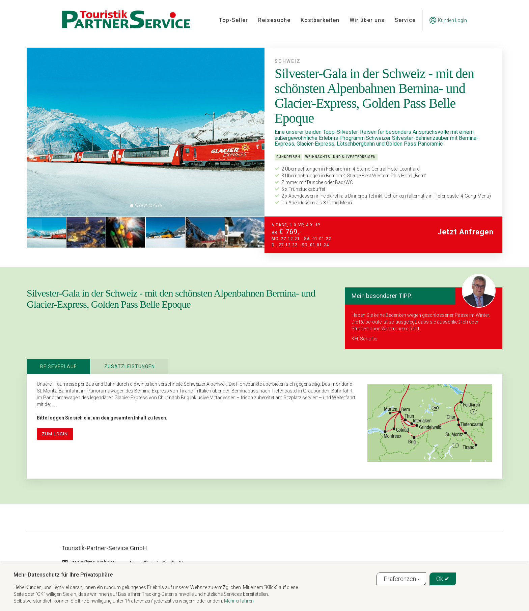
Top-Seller (233, 20)
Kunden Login (448, 20)
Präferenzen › (401, 578)
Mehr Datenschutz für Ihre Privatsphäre (63, 574)
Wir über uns (367, 20)
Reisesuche (274, 20)
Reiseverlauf (58, 366)
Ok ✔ (442, 578)
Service (405, 20)
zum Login (55, 433)
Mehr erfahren (239, 601)
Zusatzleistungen (129, 366)
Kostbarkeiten (320, 20)
